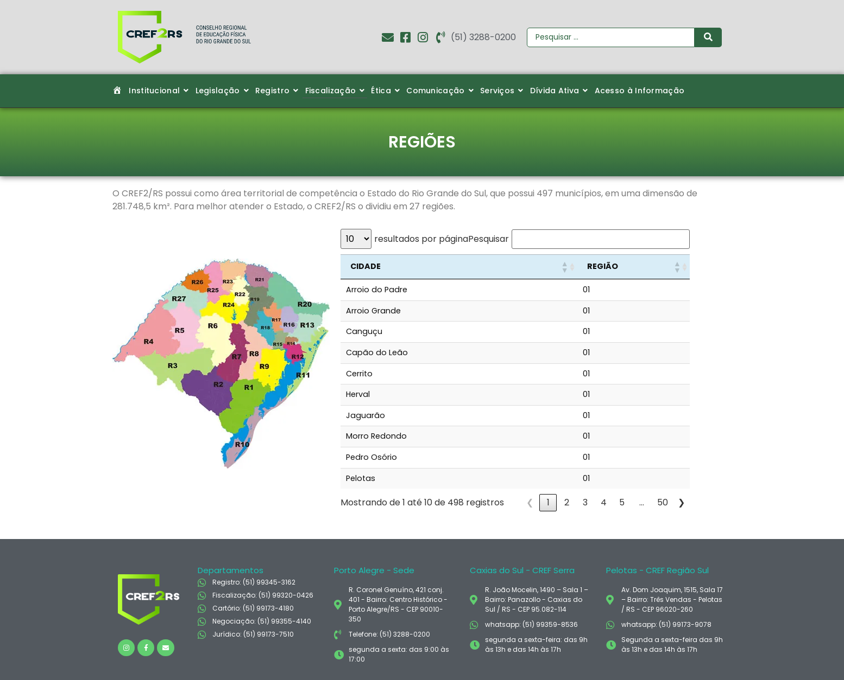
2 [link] (566, 502)
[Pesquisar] (611, 37)
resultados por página (421, 239)
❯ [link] (681, 502)
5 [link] (622, 502)
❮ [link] (529, 502)
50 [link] (662, 502)
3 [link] (585, 502)
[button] (564, 266)
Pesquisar (488, 239)
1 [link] (548, 502)
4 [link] (604, 502)
